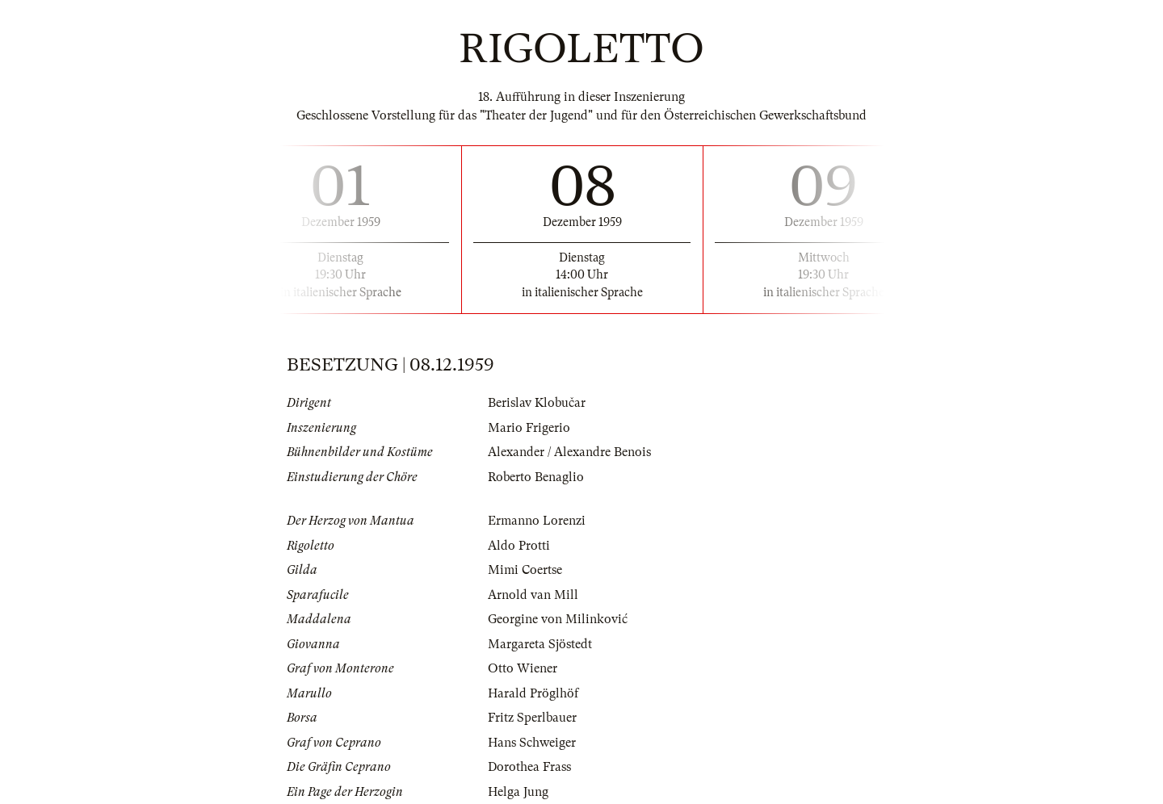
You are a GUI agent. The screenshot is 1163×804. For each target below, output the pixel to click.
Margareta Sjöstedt (540, 644)
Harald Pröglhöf (533, 693)
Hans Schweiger (532, 742)
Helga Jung (518, 792)
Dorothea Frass (529, 767)
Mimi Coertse (525, 570)
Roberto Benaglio (536, 477)
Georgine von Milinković (558, 619)
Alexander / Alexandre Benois (569, 452)
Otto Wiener (522, 668)
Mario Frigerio (529, 428)
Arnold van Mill (533, 595)
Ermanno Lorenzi (537, 520)
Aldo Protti (519, 545)
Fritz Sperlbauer (532, 717)
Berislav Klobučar (537, 403)
